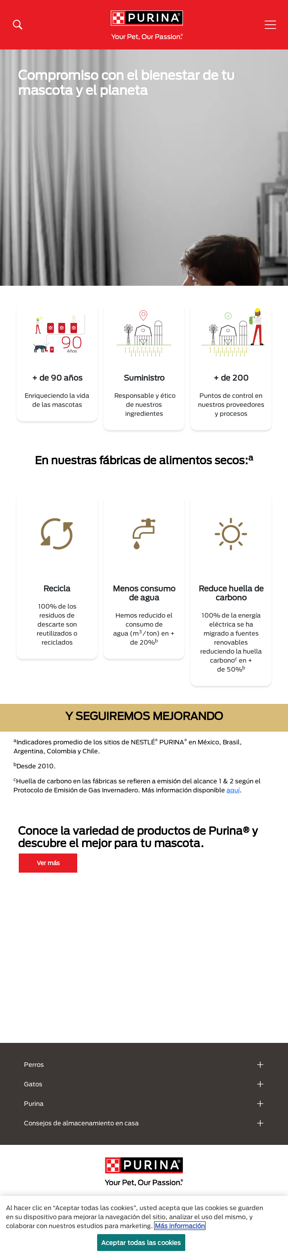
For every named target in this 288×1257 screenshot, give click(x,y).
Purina (34, 1103)
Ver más (48, 863)
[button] (270, 24)
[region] (144, 1226)
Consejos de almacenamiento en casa (81, 1122)
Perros (34, 1064)
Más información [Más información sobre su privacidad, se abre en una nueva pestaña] (180, 1225)
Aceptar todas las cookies (141, 1242)
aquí (233, 790)
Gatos (33, 1084)
